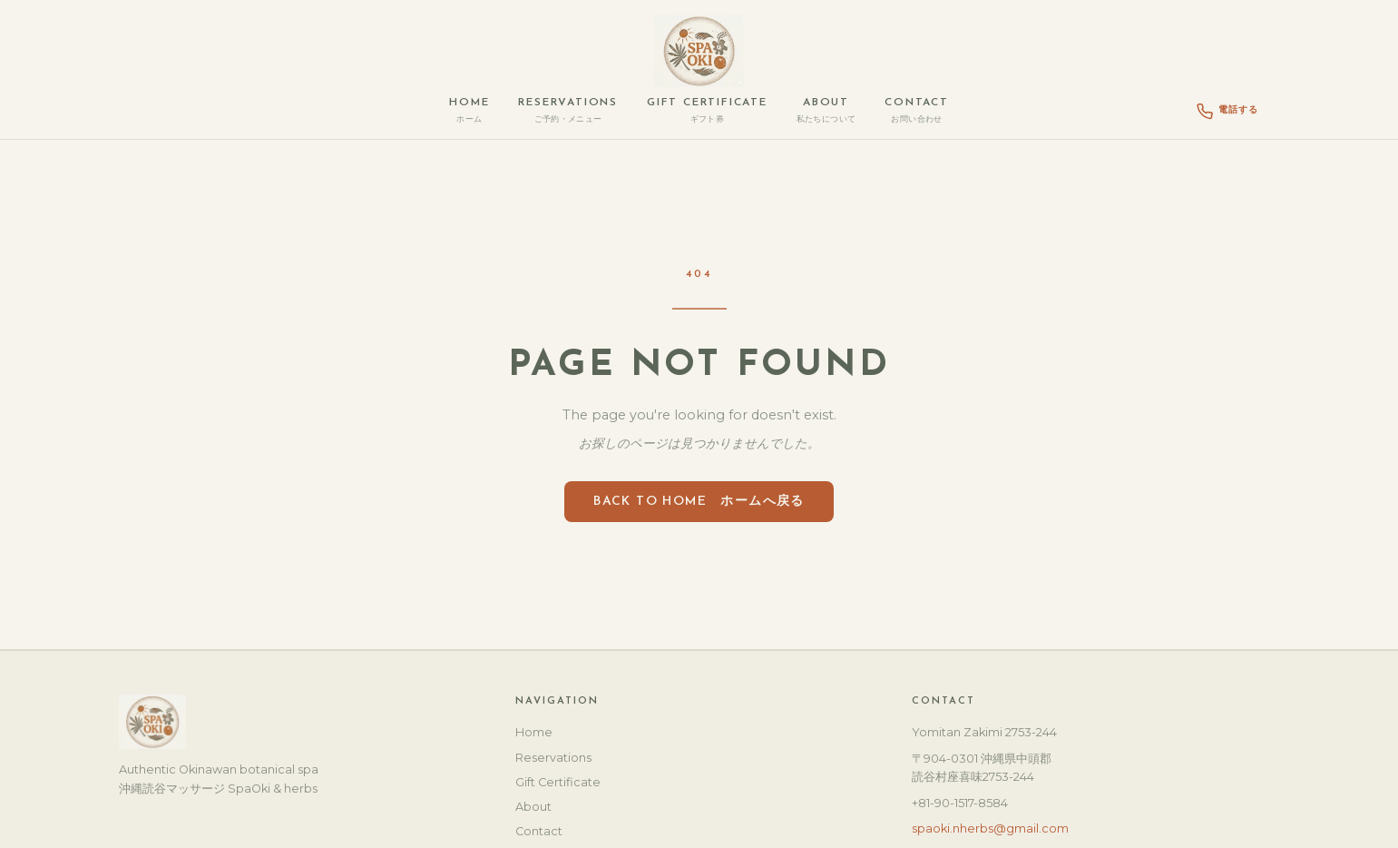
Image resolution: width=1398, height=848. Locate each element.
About (826, 110)
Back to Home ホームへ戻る (699, 501)
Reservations (568, 110)
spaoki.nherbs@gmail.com (990, 828)
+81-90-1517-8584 (960, 803)
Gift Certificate (707, 110)
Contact (917, 110)
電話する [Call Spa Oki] (1227, 112)
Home (469, 110)
